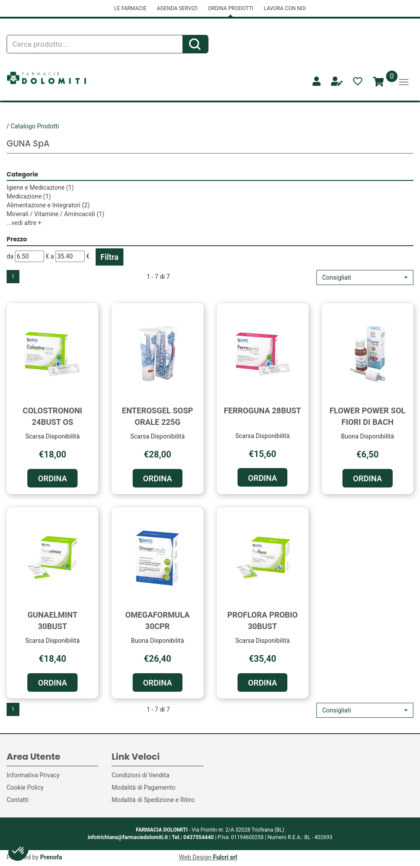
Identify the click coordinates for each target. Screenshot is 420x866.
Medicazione (29, 196)
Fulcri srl (225, 857)
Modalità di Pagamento (143, 787)
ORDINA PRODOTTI (230, 8)
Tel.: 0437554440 (193, 837)
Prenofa (51, 857)
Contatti (18, 799)
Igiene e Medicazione (40, 187)
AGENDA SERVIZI (177, 8)
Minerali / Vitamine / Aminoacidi (55, 213)
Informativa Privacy (33, 775)
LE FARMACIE (130, 8)
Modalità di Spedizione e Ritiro (153, 799)
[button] (364, 277)
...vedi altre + (24, 222)
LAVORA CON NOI (285, 8)
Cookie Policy (25, 787)
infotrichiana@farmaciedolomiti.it (128, 837)
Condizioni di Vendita (140, 775)
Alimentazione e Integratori (48, 205)
